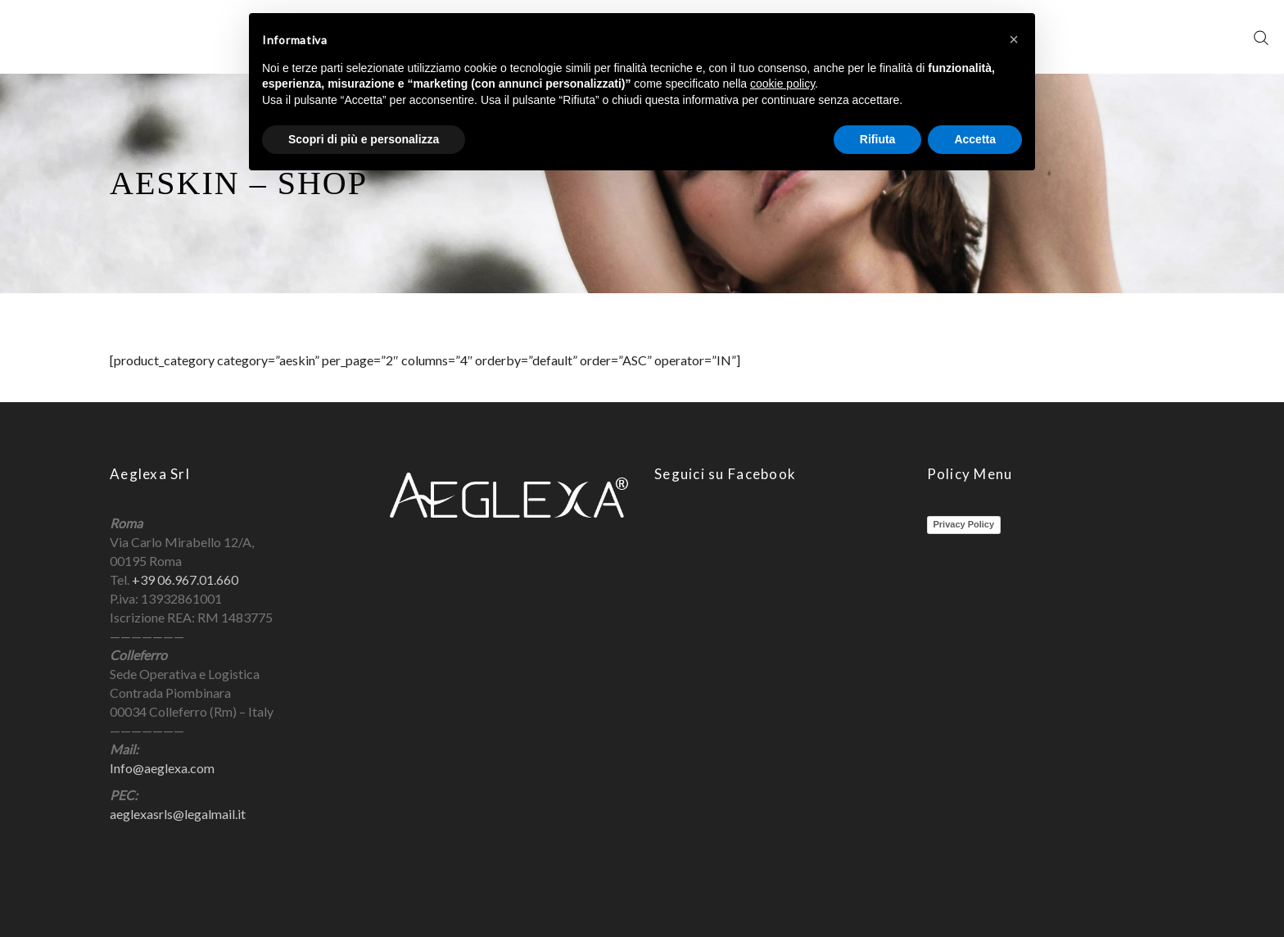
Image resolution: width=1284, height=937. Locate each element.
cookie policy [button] (782, 83)
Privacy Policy (964, 524)
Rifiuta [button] (878, 139)
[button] (1014, 39)
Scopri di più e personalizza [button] (363, 139)
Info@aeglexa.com (162, 768)
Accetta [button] (975, 139)
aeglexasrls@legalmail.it (178, 814)
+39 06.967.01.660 (185, 579)
